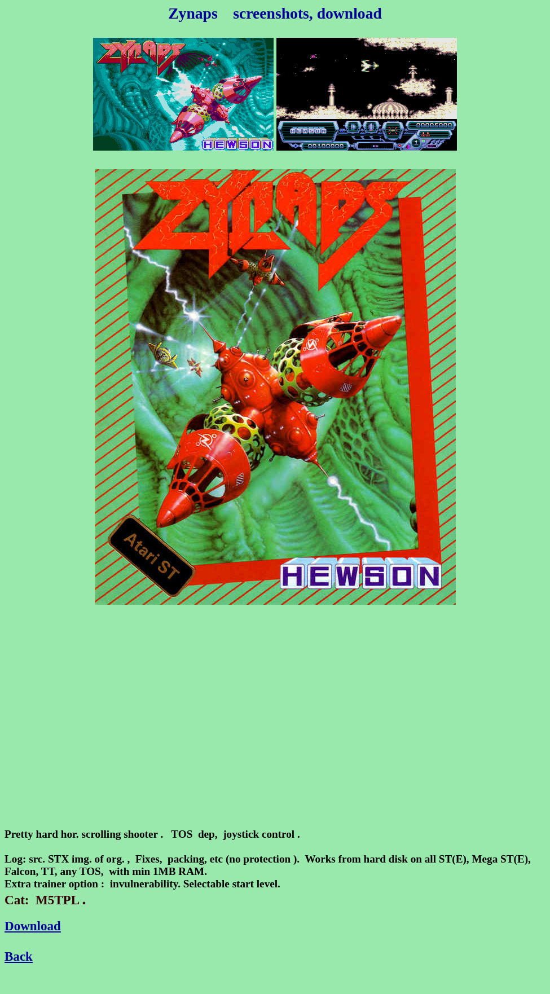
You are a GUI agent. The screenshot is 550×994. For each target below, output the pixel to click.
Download (33, 925)
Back (19, 956)
